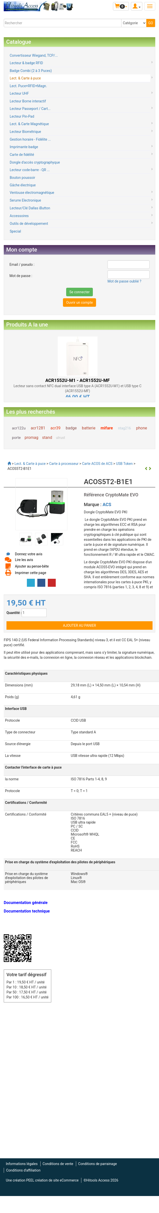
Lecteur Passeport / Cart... (30, 109)
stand (47, 437)
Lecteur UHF (19, 93)
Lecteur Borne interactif (28, 101)
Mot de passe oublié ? (124, 281)
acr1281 (38, 428)
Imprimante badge (24, 147)
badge (71, 428)
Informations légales (22, 1164)
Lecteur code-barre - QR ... (30, 170)
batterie (88, 428)
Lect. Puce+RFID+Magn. (28, 86)
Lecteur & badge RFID (26, 63)
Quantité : (14, 613)
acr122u (19, 428)
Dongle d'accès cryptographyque (35, 162)
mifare (107, 427)
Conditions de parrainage (97, 1164)
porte (16, 437)
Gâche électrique (23, 185)
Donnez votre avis (28, 554)
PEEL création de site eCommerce (52, 1180)
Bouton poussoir (22, 178)
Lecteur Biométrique (25, 132)
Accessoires (19, 216)
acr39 (55, 428)
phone (141, 428)
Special (15, 231)
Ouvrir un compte (79, 302)
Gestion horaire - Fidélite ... (30, 139)
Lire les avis (24, 560)
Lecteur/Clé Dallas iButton (30, 208)
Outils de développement (29, 224)
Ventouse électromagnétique (32, 193)
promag (31, 437)
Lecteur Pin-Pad (22, 116)
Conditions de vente (58, 1164)
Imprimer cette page (30, 573)
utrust (60, 438)
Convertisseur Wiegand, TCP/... (34, 55)
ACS (107, 504)
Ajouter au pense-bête (32, 566)
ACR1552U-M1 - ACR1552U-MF (77, 380)
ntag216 (124, 428)
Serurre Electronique (25, 200)
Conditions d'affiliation (23, 1170)
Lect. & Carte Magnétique (29, 124)
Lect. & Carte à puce (25, 78)
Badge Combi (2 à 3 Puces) (31, 71)
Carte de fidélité (22, 155)
